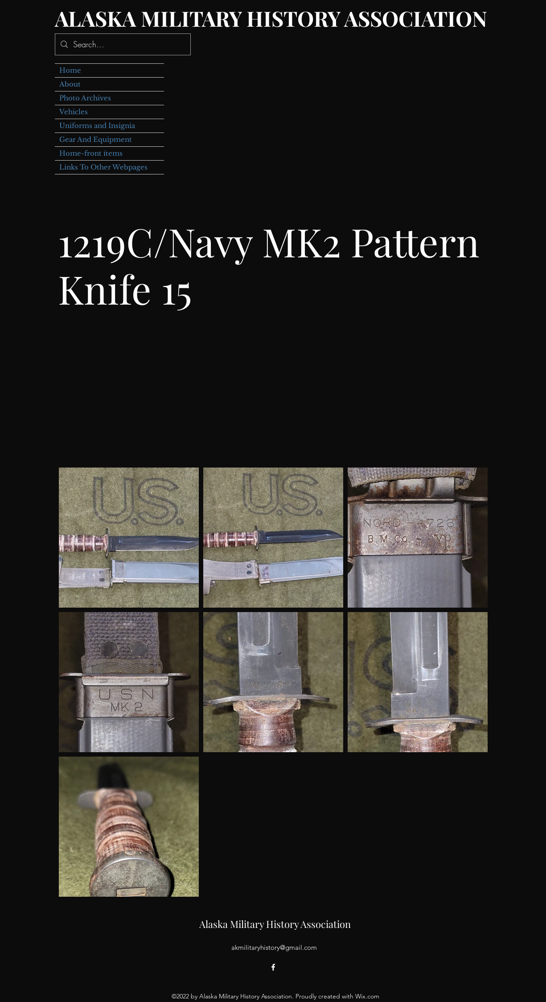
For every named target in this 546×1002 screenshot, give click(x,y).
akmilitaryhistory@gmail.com (274, 947)
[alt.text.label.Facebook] (273, 967)
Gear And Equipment (95, 139)
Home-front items (91, 153)
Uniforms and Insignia (97, 125)
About (70, 84)
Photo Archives (85, 98)
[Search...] (122, 44)
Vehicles (73, 112)
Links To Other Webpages (103, 167)
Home (70, 70)
